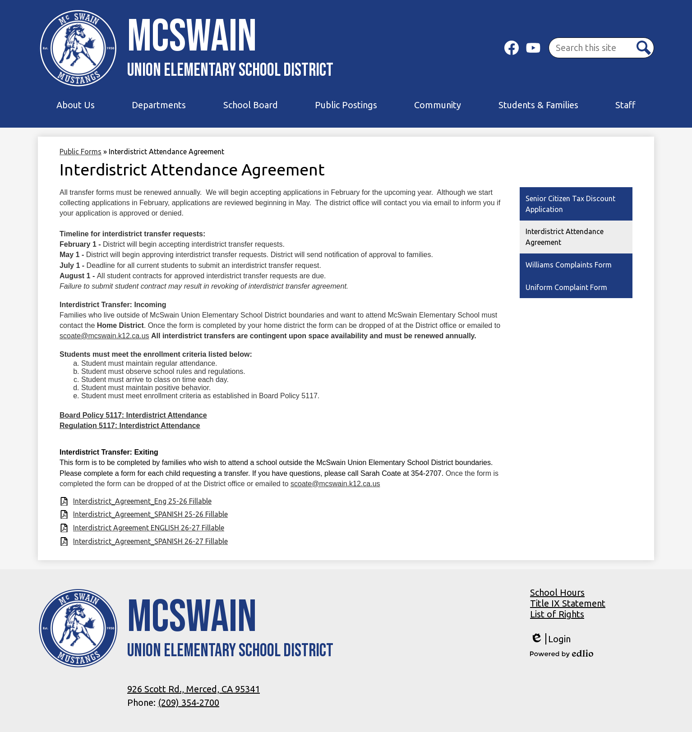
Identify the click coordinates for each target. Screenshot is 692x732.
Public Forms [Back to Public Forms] (80, 151)
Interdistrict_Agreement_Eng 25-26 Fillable (142, 501)
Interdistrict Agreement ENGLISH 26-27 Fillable (148, 528)
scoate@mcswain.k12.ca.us (104, 336)
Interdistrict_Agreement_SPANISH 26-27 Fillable (150, 541)
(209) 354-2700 (188, 702)
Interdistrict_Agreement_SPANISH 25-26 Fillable (150, 514)
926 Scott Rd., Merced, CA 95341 (193, 689)
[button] (75, 105)
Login (550, 639)
